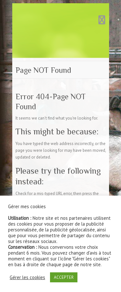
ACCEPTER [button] (64, 277)
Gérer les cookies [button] (27, 277)
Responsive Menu (102, 19)
